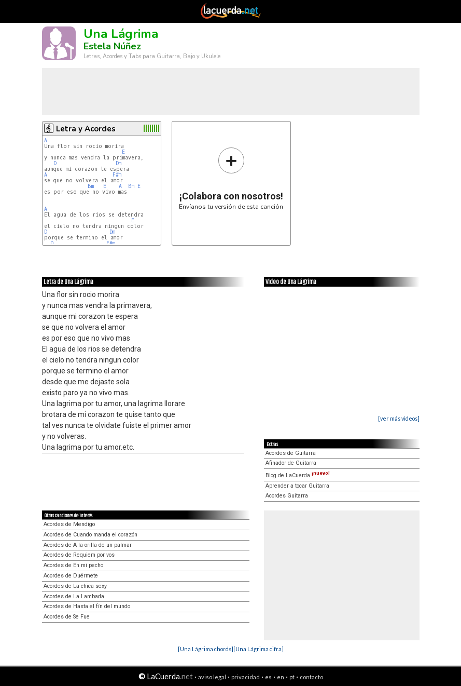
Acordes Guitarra (287, 495)
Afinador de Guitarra (291, 463)
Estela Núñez (112, 46)
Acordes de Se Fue (67, 616)
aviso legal (212, 677)
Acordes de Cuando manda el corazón (90, 534)
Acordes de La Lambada (74, 596)
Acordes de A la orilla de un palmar (88, 545)
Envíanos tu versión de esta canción (231, 178)
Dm (118, 163)
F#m (117, 174)
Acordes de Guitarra (291, 453)
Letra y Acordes (86, 129)
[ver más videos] (399, 418)
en (280, 677)
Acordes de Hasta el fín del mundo (87, 606)
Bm (91, 186)
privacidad (245, 677)
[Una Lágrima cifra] (258, 648)
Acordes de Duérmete (71, 575)
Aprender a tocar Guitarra (297, 485)
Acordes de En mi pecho (73, 565)
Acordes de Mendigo (69, 524)
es (268, 677)
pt (292, 677)
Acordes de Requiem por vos (79, 555)
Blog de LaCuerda (298, 475)
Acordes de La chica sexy (75, 586)
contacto (311, 677)
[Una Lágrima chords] (205, 648)
